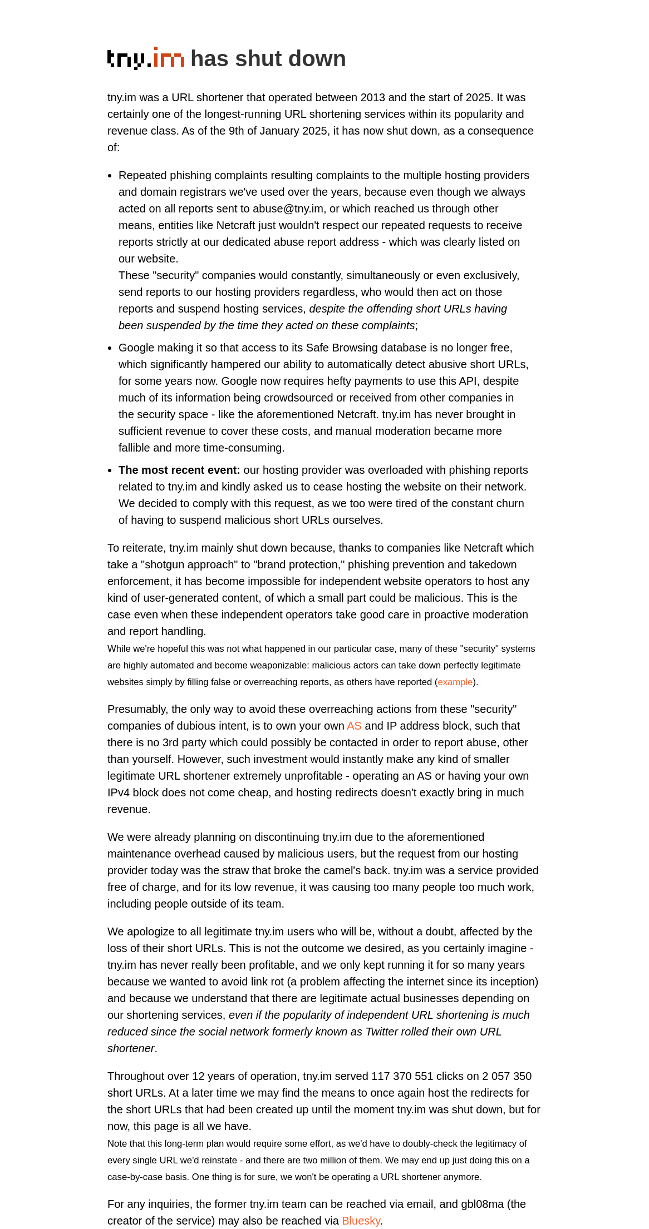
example (455, 682)
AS (354, 726)
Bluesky (361, 1221)
